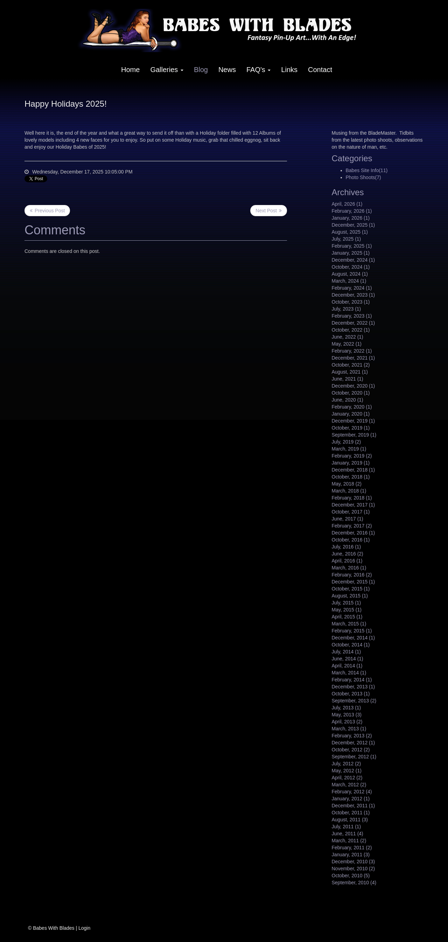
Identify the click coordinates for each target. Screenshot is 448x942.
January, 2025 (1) (351, 253)
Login (84, 928)
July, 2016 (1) (346, 547)
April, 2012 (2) (347, 777)
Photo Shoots (363, 177)
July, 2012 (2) (346, 763)
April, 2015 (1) (347, 616)
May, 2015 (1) (347, 609)
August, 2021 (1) (350, 372)
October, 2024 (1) (351, 267)
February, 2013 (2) (352, 735)
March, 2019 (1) (349, 449)
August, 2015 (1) (350, 596)
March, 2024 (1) (349, 281)
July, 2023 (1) (346, 309)
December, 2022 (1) (353, 323)
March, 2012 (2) (349, 784)
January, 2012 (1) (351, 798)
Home (130, 69)
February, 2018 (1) (352, 498)
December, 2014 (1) (353, 637)
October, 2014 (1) (351, 644)
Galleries (166, 69)
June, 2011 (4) (347, 833)
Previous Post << (47, 210)
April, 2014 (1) (347, 665)
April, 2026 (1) (347, 204)
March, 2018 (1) (349, 491)
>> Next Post (268, 210)
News (227, 69)
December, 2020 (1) (353, 386)
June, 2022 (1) (347, 337)
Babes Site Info (367, 170)
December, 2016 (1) (353, 533)
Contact (320, 69)
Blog (201, 69)
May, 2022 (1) (347, 344)
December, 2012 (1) (353, 742)
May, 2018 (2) (347, 484)
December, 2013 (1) (353, 686)
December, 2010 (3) (353, 861)
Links (289, 69)
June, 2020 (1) (347, 400)
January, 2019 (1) (351, 463)
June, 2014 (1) (347, 658)
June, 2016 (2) (347, 554)
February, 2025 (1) (352, 246)
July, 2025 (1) (346, 239)
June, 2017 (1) (347, 519)
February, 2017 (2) (352, 526)
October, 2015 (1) (351, 589)
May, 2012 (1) (347, 770)
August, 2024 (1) (350, 274)
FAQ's (258, 69)
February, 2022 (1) (352, 351)
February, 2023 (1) (352, 316)
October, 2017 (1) (351, 512)
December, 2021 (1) (353, 358)
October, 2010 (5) (351, 875)
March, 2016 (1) (349, 568)
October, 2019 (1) (351, 428)
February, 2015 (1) (352, 630)
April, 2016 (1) (347, 561)
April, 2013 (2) (347, 721)
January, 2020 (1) (351, 414)
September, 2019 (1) (354, 435)
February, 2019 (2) (352, 456)
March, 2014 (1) (349, 672)
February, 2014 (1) (352, 679)
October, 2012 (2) (351, 749)
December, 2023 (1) (353, 295)
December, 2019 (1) (353, 421)
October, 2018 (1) (351, 477)
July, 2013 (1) (346, 707)
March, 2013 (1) (349, 728)
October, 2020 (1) (351, 393)
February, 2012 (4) (352, 791)
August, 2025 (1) (350, 232)
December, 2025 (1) (353, 225)
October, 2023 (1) (351, 302)
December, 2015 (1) (353, 582)
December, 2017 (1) (353, 505)
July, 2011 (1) (346, 826)
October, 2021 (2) (351, 365)
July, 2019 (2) (346, 442)
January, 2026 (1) (351, 218)
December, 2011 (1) (353, 805)
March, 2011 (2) (349, 840)
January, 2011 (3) (351, 854)
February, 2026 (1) (352, 211)
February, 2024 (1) (352, 288)
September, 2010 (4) (354, 882)
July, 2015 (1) (346, 602)
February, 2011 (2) (352, 847)
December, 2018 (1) (353, 470)
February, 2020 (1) (352, 407)
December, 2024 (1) (353, 260)
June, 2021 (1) (347, 379)
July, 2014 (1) (346, 651)
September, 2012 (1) (354, 756)
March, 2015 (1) (349, 623)
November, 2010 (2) (353, 868)
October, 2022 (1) (351, 330)
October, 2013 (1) (351, 693)
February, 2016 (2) (352, 575)
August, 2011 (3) (350, 819)
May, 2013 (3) (347, 714)
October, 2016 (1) (351, 540)
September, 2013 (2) (354, 700)
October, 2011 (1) (351, 812)
